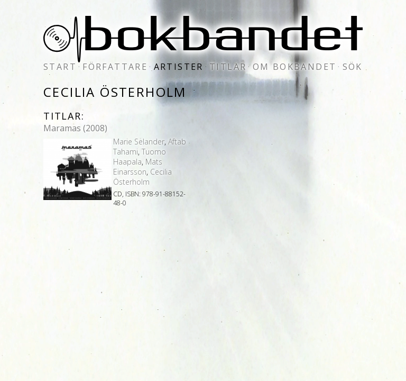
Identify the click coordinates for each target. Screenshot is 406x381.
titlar (227, 66)
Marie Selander (138, 142)
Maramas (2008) (75, 128)
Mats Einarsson (137, 167)
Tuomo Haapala (139, 157)
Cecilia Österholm (142, 177)
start (60, 66)
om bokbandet (295, 66)
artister (179, 66)
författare (114, 66)
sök (353, 66)
